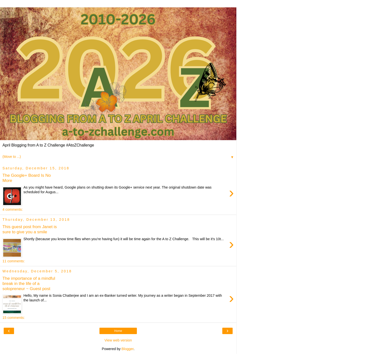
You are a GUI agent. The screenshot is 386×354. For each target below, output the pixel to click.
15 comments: (13, 318)
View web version (118, 340)
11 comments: (13, 261)
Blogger (128, 349)
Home (118, 331)
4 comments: (12, 209)
